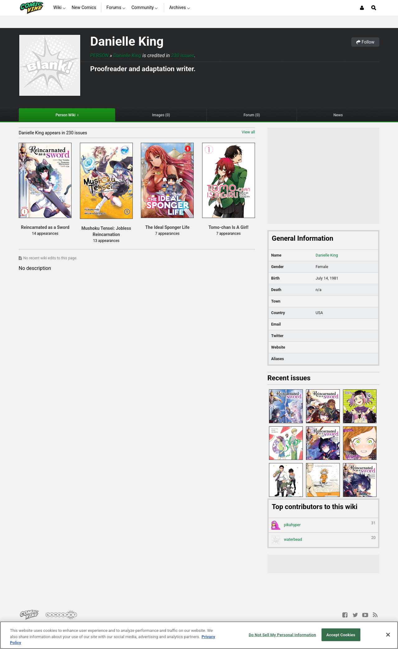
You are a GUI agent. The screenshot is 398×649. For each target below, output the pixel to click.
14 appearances (45, 233)
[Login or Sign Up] (361, 8)
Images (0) (161, 115)
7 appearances (167, 233)
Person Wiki (66, 115)
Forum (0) (251, 115)
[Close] (388, 635)
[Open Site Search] (373, 8)
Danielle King (127, 41)
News (338, 115)
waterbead (323, 540)
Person (99, 55)
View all (248, 132)
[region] (199, 635)
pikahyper (323, 525)
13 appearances (106, 241)
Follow (365, 41)
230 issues (182, 55)
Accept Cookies (340, 634)
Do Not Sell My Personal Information (282, 634)
